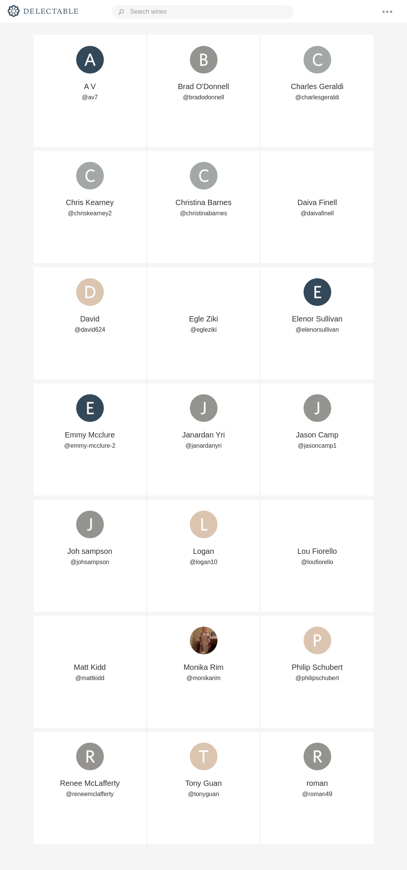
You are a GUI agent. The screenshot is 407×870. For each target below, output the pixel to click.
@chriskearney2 (90, 213)
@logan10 (203, 562)
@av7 (90, 97)
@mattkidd (90, 678)
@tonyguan (203, 794)
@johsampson (90, 562)
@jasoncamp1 (317, 445)
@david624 (89, 329)
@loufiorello (317, 562)
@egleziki (203, 329)
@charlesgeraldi (317, 97)
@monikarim (203, 678)
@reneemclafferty (90, 794)
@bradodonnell (203, 97)
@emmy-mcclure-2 (89, 445)
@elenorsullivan (317, 329)
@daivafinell (317, 213)
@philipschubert (317, 678)
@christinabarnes (203, 213)
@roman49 (317, 794)
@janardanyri (203, 445)
